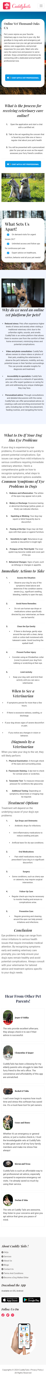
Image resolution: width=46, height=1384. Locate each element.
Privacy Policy (37, 1370)
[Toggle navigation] (41, 5)
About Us (6, 1261)
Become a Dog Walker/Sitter (14, 1277)
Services (6, 1256)
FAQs (4, 1252)
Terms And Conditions (12, 1273)
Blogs (5, 1265)
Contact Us (7, 1269)
